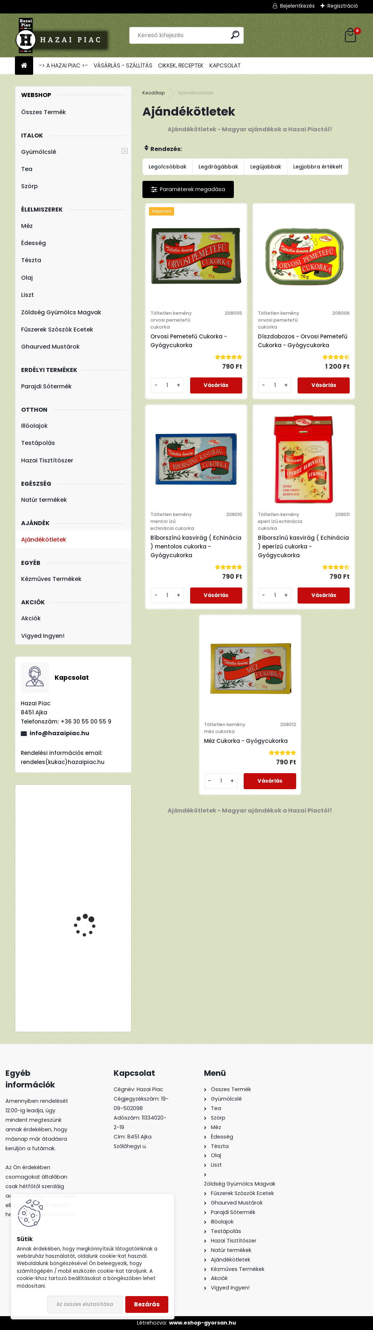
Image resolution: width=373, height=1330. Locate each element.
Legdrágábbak (218, 166)
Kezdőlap (153, 92)
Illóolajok (34, 426)
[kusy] (167, 385)
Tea (26, 169)
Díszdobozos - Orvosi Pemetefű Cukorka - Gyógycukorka (303, 341)
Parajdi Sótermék (46, 386)
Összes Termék (43, 112)
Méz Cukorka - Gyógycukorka (246, 741)
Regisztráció (342, 5)
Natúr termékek (44, 500)
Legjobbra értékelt (317, 166)
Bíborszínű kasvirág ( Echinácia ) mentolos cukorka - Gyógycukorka (196, 546)
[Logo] (65, 35)
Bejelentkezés (297, 5)
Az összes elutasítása (84, 1304)
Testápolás (38, 443)
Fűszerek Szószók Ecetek (57, 329)
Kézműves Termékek (51, 579)
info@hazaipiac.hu (59, 733)
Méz (27, 226)
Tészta (31, 260)
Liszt (27, 295)
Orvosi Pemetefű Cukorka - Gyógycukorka (188, 341)
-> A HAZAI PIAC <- (63, 65)
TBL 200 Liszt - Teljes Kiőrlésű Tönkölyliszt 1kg (93, 970)
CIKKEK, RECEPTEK (181, 65)
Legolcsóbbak (167, 166)
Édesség (33, 243)
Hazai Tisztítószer (47, 460)
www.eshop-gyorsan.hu (202, 1322)
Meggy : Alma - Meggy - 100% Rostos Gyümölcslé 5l (94, 840)
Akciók (31, 618)
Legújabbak (265, 166)
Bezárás (147, 1304)
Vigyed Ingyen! (42, 636)
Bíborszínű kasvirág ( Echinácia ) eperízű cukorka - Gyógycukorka (303, 546)
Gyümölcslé (38, 152)
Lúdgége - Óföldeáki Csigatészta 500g (88, 895)
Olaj (27, 278)
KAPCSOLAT (225, 65)
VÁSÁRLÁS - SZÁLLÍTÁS (123, 65)
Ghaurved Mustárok (50, 346)
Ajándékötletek (43, 539)
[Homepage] (24, 66)
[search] (235, 35)
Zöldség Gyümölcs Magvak (61, 312)
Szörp (29, 186)
